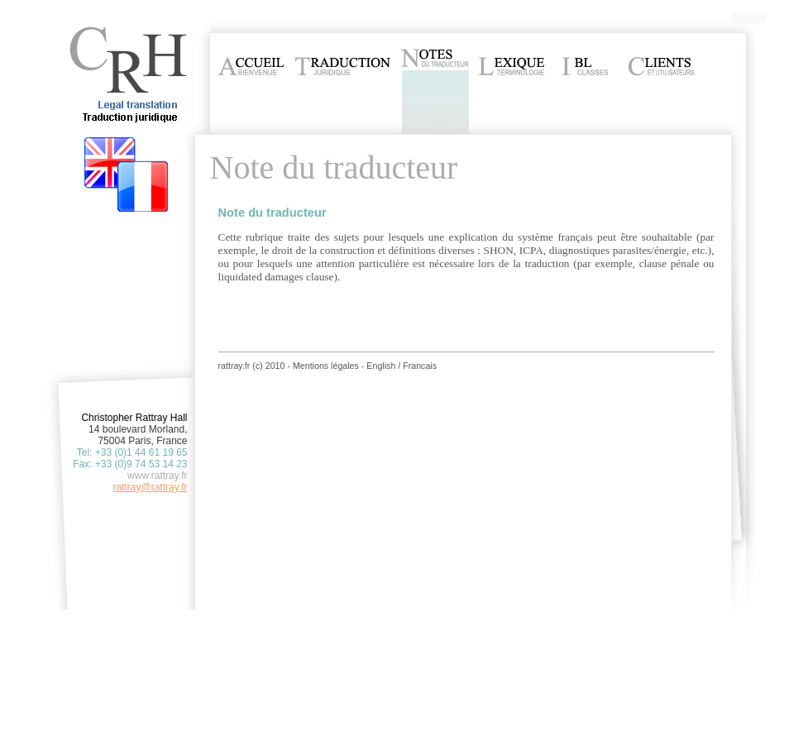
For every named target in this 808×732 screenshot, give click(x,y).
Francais (420, 366)
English (380, 366)
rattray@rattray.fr (150, 487)
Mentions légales (326, 366)
